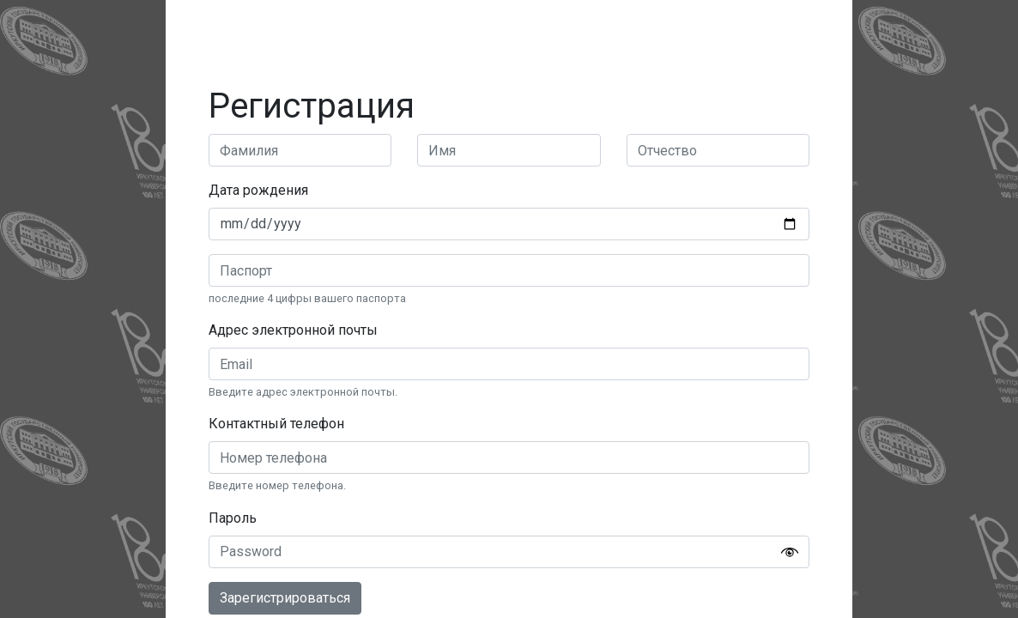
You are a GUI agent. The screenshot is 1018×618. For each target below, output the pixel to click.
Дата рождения (258, 190)
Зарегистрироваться (285, 598)
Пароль (233, 518)
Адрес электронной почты (293, 330)
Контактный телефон (276, 423)
